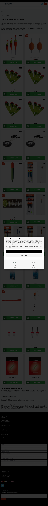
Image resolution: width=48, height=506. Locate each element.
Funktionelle (14, 266)
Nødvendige (14, 261)
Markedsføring (33, 261)
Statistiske (34, 266)
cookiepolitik (10, 244)
